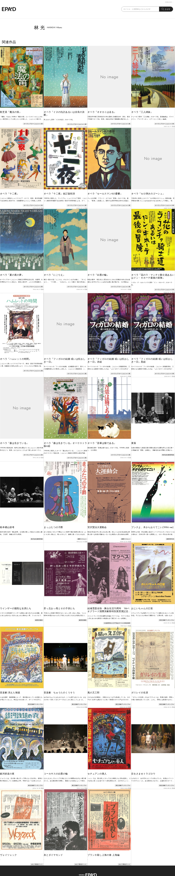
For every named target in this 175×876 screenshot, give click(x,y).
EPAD (85, 874)
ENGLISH (169, 2)
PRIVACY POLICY (101, 864)
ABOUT (69, 864)
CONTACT (83, 864)
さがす (166, 9)
